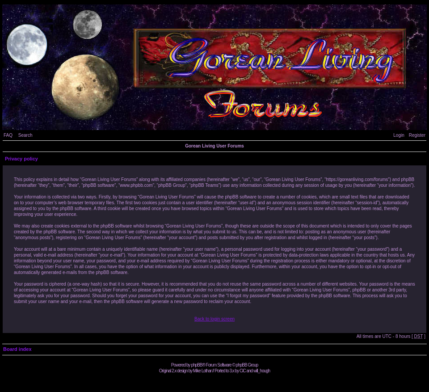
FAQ (8, 135)
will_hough (261, 370)
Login (398, 135)
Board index (17, 349)
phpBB (196, 364)
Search (25, 135)
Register (417, 135)
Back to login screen (214, 318)
